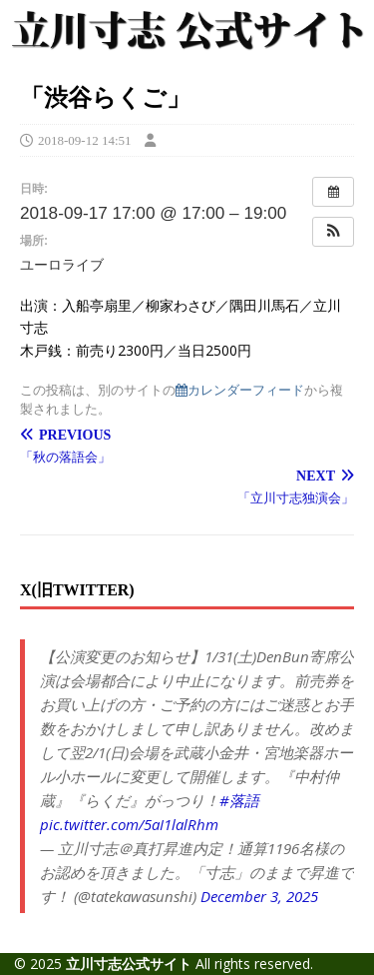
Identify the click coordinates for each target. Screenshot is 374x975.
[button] (333, 232)
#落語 (239, 800)
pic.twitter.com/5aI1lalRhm (129, 824)
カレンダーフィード (240, 390)
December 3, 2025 (259, 896)
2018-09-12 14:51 (85, 140)
